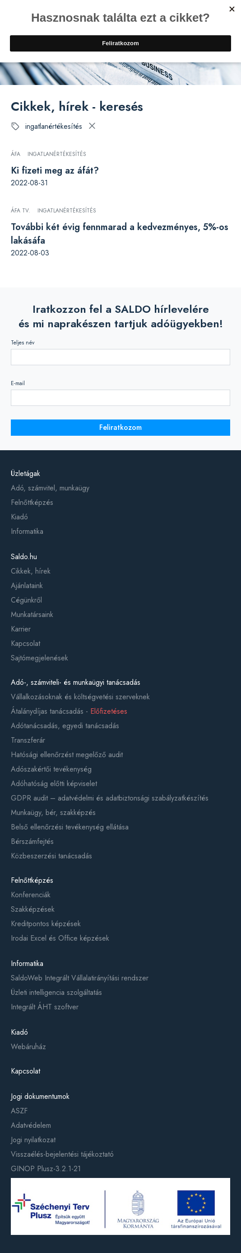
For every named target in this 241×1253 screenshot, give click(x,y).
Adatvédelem (31, 1125)
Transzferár (28, 740)
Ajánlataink (27, 585)
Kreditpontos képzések (46, 924)
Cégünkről (26, 600)
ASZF (19, 1111)
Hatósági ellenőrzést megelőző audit (67, 754)
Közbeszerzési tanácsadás (51, 856)
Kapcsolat (25, 643)
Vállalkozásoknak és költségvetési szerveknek (80, 697)
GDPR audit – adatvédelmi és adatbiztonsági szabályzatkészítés (110, 798)
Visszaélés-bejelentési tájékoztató (62, 1154)
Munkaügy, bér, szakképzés (53, 812)
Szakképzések (33, 909)
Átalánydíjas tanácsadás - (69, 711)
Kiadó (19, 517)
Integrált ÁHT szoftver (45, 1007)
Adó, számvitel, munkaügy (50, 488)
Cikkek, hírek (31, 571)
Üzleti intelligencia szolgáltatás (56, 992)
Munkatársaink (32, 614)
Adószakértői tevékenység (51, 769)
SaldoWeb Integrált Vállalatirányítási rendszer (79, 978)
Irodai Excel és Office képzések (60, 938)
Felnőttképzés (32, 502)
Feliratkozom (120, 427)
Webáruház (28, 1046)
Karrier (21, 629)
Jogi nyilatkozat (33, 1140)
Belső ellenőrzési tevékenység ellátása (70, 827)
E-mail (18, 383)
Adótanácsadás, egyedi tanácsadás (65, 726)
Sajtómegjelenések (39, 658)
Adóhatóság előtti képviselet (54, 783)
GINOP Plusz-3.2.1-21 (46, 1169)
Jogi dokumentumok (40, 1096)
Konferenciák (31, 895)
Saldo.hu (24, 556)
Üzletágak (25, 473)
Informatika (27, 531)
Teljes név (22, 343)
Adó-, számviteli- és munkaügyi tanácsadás (75, 682)
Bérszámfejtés (32, 841)
